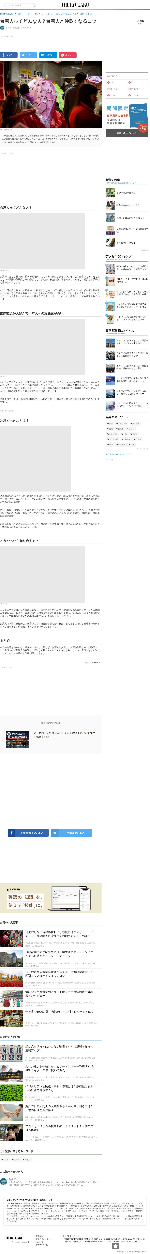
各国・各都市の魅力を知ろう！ (131, 218)
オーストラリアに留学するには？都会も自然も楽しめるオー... (132, 379)
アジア (111, 95)
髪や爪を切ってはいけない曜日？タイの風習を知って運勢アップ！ (132, 267)
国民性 (15, 1160)
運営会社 (39, 1236)
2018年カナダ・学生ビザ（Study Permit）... (132, 280)
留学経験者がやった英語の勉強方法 (132, 230)
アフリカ (133, 95)
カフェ (130, 429)
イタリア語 (121, 424)
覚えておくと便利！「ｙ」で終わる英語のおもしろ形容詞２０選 (132, 293)
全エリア (112, 76)
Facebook (39, 1242)
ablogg (25, 1242)
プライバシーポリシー (44, 1239)
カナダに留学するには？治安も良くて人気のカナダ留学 (132, 354)
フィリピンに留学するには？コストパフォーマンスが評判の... (132, 404)
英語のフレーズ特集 (126, 243)
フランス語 (112, 439)
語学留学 (120, 445)
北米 (110, 82)
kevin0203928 (7, 604)
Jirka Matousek (7, 129)
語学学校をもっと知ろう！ (129, 205)
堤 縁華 (12, 1179)
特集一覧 (145, 250)
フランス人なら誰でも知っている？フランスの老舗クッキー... (131, 318)
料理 (131, 445)
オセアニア (134, 89)
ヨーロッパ (113, 89)
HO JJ (5, 376)
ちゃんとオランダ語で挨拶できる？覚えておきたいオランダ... (131, 305)
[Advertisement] (51, 791)
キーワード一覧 (142, 449)
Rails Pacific (6, 270)
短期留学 (126, 439)
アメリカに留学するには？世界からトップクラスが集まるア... (132, 341)
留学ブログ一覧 (42, 1245)
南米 (131, 82)
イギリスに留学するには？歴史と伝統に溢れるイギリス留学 (132, 367)
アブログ (109, 460)
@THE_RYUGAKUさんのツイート (120, 454)
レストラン (112, 434)
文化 (110, 429)
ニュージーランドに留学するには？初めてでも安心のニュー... (131, 392)
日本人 (134, 434)
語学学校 (135, 424)
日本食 (137, 439)
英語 (110, 424)
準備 (110, 445)
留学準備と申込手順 (126, 193)
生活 (124, 434)
